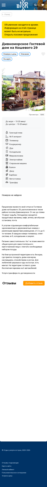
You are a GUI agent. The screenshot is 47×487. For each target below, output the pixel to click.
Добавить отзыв (33, 283)
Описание (25, 54)
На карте (7, 59)
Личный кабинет (8, 469)
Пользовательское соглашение (14, 473)
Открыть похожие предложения (21, 34)
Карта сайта (6, 466)
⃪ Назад (7, 14)
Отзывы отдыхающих (10, 463)
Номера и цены (9, 54)
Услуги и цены (7, 476)
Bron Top (22, 5)
